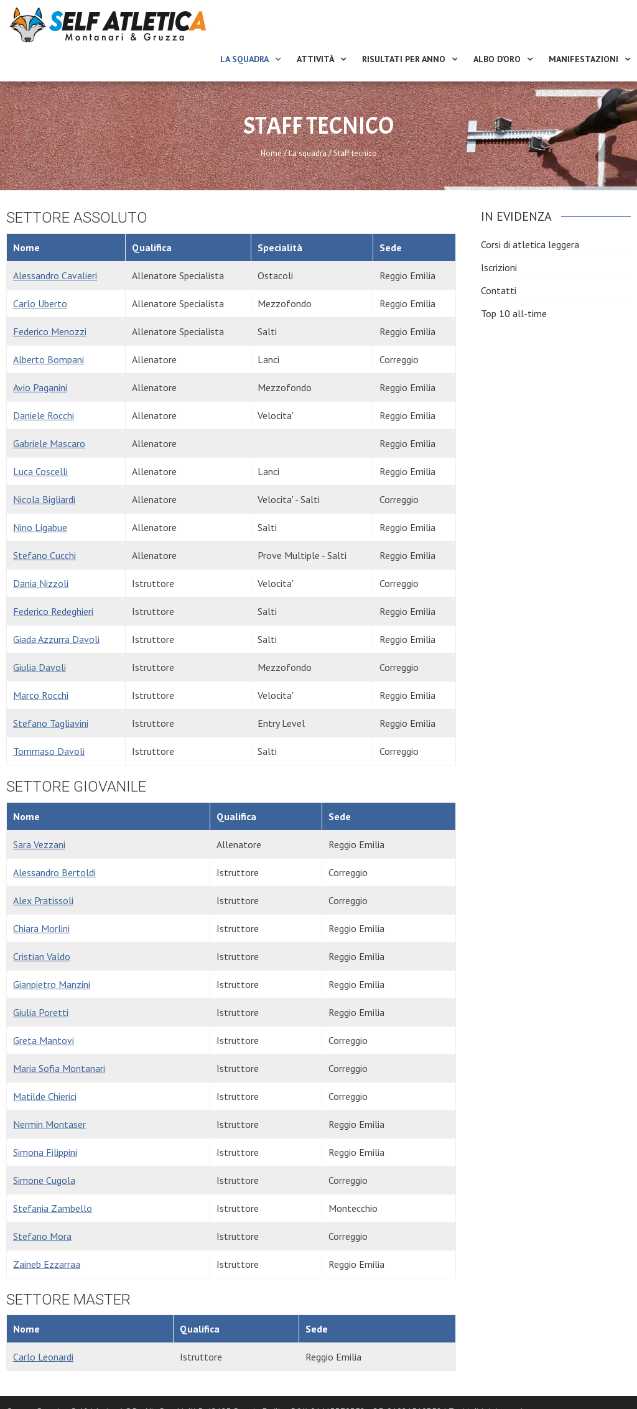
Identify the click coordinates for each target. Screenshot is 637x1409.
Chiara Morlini (41, 928)
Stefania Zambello (52, 1208)
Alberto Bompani (48, 359)
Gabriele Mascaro (49, 443)
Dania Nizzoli (40, 583)
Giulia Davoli (39, 667)
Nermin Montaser (49, 1124)
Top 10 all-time (514, 313)
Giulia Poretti (40, 1012)
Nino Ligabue (40, 527)
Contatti (498, 290)
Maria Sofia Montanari (59, 1068)
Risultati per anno (403, 59)
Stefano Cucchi (44, 555)
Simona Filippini (45, 1152)
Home (271, 153)
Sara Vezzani (39, 844)
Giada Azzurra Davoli (56, 639)
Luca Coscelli (40, 471)
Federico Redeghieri (53, 611)
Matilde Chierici (45, 1096)
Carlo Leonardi (43, 1357)
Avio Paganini (40, 387)
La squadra (244, 59)
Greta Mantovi (43, 1040)
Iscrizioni (499, 267)
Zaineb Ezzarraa (46, 1264)
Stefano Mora (42, 1236)
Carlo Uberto (40, 303)
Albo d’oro (497, 59)
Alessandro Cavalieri (55, 275)
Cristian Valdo (41, 956)
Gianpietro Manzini (51, 984)
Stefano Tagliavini (50, 723)
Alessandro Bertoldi (54, 872)
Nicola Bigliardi (44, 499)
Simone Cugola (44, 1180)
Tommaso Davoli (49, 751)
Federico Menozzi (49, 331)
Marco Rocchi (40, 695)
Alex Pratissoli (43, 900)
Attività (315, 59)
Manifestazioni (583, 59)
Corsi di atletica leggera (530, 244)
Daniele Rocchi (43, 415)
